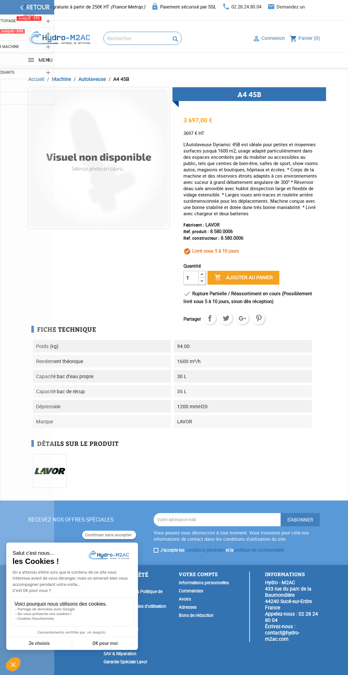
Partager (209, 318)
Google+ (242, 318)
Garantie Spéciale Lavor (125, 662)
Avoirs (185, 599)
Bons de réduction (196, 615)
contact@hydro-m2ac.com (282, 635)
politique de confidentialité (259, 550)
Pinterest (258, 318)
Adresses (188, 607)
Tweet (226, 318)
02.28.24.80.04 (246, 6)
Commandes (191, 591)
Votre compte (198, 574)
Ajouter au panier (243, 278)
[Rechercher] (142, 38)
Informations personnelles (204, 583)
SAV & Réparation (119, 653)
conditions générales (205, 550)
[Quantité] (190, 278)
